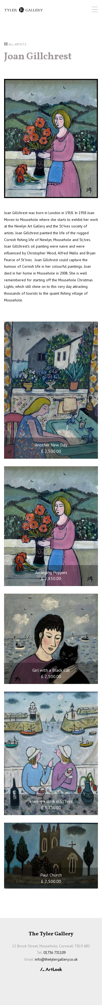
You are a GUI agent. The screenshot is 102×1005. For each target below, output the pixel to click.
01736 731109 (55, 952)
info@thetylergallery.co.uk (56, 959)
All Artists (17, 44)
